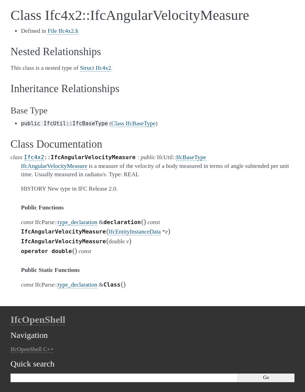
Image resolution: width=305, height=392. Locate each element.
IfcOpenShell (37, 319)
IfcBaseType (191, 157)
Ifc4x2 (34, 157)
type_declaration (77, 222)
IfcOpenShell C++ (32, 349)
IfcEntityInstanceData (135, 231)
